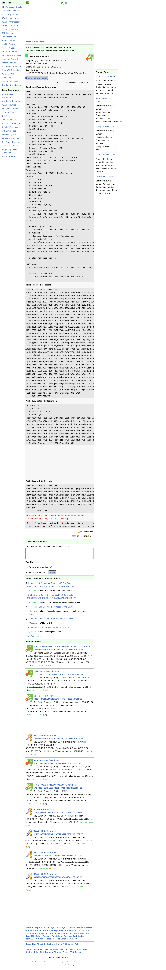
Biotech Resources (10, 138)
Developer (38, 952)
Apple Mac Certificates (11, 67)
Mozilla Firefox (8, 44)
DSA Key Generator (10, 22)
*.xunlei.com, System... (106, 176)
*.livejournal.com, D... (106, 126)
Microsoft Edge (8, 48)
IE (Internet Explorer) (52, 933)
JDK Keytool (31, 936)
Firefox (79, 930)
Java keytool (7, 78)
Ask (76, 946)
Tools (48, 941)
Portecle (47, 938)
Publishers (39, 42)
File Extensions (8, 120)
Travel (66, 954)
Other (38, 938)
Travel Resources (9, 146)
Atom (71, 946)
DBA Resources (8, 105)
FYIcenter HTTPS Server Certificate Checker (49, 630)
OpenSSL (30, 938)
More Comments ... (34, 638)
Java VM (85, 933)
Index (59, 946)
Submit (52, 575)
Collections (49, 946)
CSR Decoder (7, 33)
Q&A (42, 954)
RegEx (28, 954)
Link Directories (8, 131)
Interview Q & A (8, 135)
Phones (57, 954)
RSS (65, 946)
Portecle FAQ (7, 74)
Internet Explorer (9, 52)
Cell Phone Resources (11, 142)
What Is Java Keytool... (106, 76)
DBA (46, 952)
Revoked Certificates (11, 85)
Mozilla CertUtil (8, 63)
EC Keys (71, 930)
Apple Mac (40, 930)
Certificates (81, 952)
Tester (28, 952)
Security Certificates (10, 123)
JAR (62, 952)
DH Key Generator (10, 26)
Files (72, 952)
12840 (29, 526)
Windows (74, 941)
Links (35, 954)
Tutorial (56, 941)
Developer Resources (11, 101)
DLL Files (5, 116)
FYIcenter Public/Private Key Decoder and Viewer (51, 609)
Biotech (49, 954)
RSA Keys (39, 941)
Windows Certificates (11, 55)
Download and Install (36, 78)
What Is (64, 941)
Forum (78, 954)
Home (28, 42)
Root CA (29, 941)
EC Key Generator (9, 29)
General (88, 930)
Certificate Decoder (10, 11)
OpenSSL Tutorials (10, 70)
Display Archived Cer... (106, 155)
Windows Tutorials (9, 109)
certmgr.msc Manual (10, 81)
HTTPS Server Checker (12, 7)
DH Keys (50, 930)
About (40, 946)
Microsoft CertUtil (9, 59)
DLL (67, 952)
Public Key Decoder (10, 14)
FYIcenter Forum (9, 156)
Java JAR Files (8, 112)
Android (29, 930)
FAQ (72, 954)
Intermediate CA (72, 933)
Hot (34, 946)
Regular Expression (10, 127)
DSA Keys (60, 930)
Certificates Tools (9, 37)
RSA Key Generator (10, 18)
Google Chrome (8, 40)
